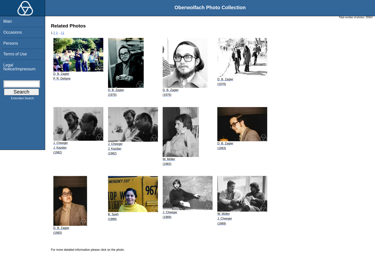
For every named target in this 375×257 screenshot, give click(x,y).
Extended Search (22, 99)
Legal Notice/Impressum (19, 67)
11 (62, 33)
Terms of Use (15, 54)
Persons (10, 43)
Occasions (12, 32)
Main (7, 21)
